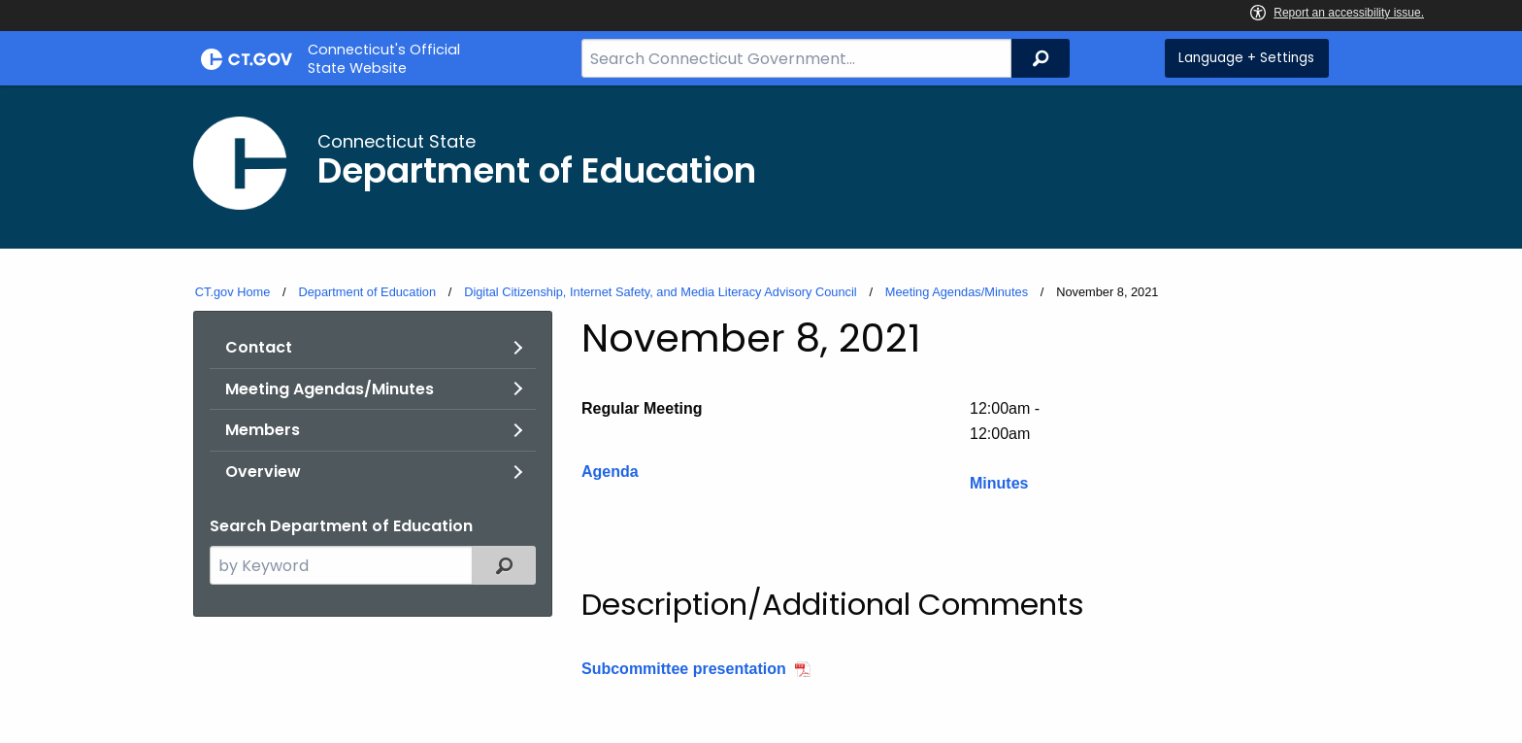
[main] (761, 414)
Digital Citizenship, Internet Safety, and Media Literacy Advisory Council (660, 292)
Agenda (610, 471)
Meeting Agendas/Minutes (956, 292)
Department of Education (367, 292)
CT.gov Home (233, 292)
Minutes (999, 483)
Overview (263, 471)
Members (262, 430)
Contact (258, 347)
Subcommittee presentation (683, 668)
